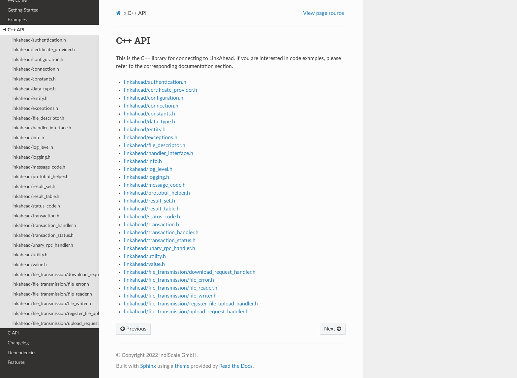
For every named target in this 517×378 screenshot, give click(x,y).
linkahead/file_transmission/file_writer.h (51, 303)
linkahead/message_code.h (38, 167)
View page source (323, 13)
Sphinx (148, 366)
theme (182, 366)
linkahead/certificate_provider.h (43, 49)
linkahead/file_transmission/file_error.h (50, 284)
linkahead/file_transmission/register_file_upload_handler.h (55, 313)
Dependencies (22, 352)
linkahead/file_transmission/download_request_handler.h (55, 274)
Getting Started (23, 10)
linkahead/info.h (28, 137)
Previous (133, 328)
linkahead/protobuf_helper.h (40, 176)
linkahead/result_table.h (35, 196)
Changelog (18, 342)
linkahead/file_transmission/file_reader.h (52, 294)
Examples (17, 19)
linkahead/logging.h (31, 157)
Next (332, 328)
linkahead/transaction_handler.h (44, 225)
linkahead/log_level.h (32, 147)
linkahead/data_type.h (34, 88)
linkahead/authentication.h (39, 40)
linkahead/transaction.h (35, 215)
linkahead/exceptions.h (35, 108)
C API (13, 333)
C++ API (13, 30)
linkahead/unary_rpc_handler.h (42, 245)
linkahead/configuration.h (37, 59)
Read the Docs (236, 366)
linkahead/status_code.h (36, 206)
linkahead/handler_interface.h (41, 127)
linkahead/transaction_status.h (43, 235)
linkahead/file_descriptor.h (38, 118)
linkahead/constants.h (34, 79)
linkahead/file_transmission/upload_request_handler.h (55, 323)
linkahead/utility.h (29, 254)
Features (16, 362)
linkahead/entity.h (29, 98)
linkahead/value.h (29, 264)
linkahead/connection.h (35, 69)
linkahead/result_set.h (33, 186)
